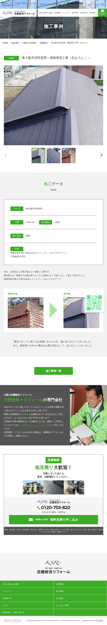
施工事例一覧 (53, 370)
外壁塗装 (58, 13)
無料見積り (102, 12)
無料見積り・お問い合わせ (13, 612)
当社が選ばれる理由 (46, 13)
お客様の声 (84, 13)
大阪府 (25, 43)
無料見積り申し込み (53, 519)
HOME (5, 43)
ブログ (90, 4)
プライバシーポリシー (13, 620)
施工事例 (75, 13)
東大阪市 (33, 43)
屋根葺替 (43, 43)
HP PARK (99, 620)
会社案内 (93, 13)
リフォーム (66, 13)
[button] (101, 155)
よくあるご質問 (99, 4)
